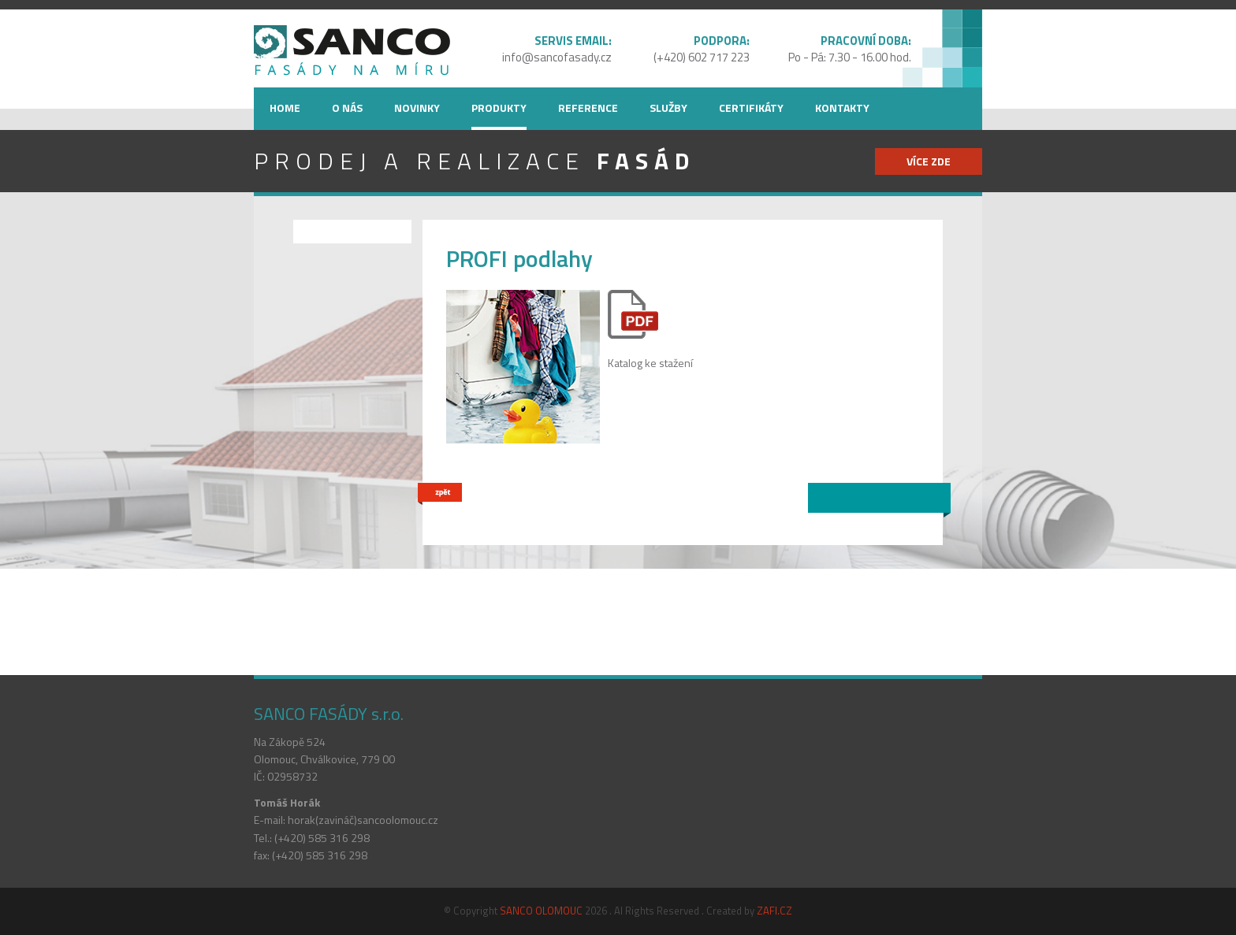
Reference (588, 107)
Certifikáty (751, 107)
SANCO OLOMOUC (541, 910)
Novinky (417, 107)
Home (285, 107)
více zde (929, 161)
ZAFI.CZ (774, 910)
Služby (668, 107)
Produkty (499, 107)
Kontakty (842, 107)
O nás (347, 107)
